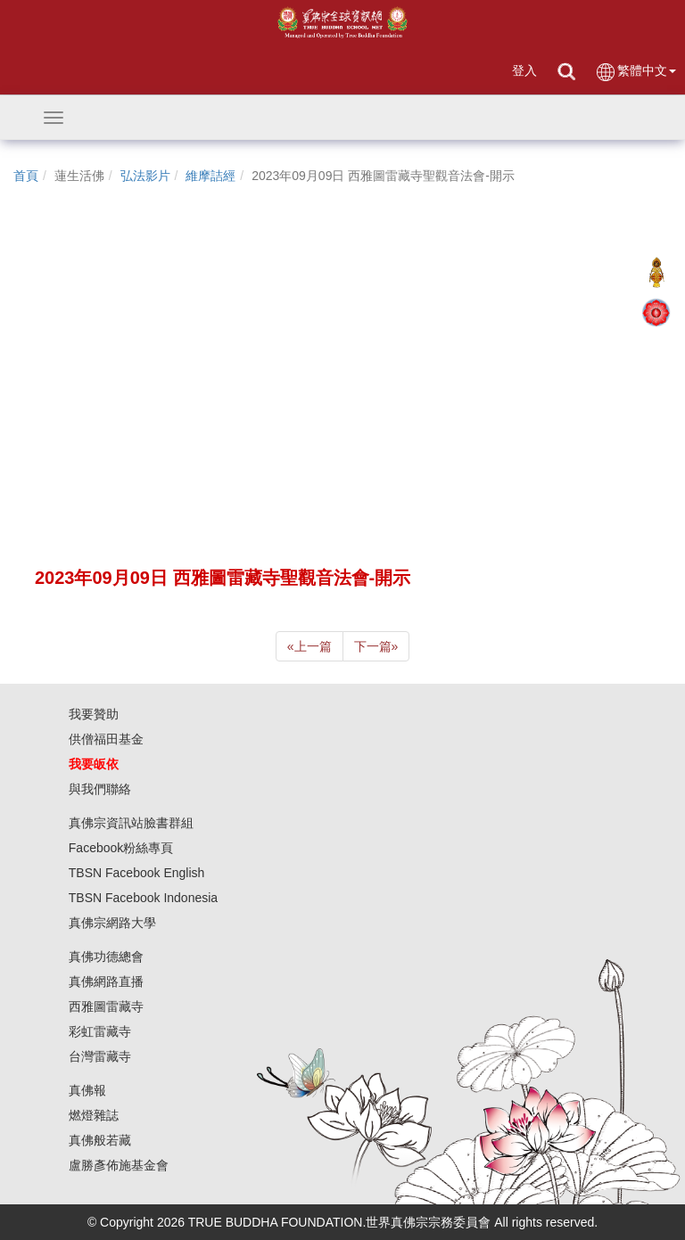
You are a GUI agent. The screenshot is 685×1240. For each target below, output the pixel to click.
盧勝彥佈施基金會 (119, 1165)
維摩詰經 (210, 175)
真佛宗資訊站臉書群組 (131, 823)
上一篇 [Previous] (309, 646)
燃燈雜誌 (94, 1115)
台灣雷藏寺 (100, 1056)
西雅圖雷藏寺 (106, 1006)
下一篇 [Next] (376, 646)
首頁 (25, 175)
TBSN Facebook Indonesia (143, 898)
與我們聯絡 (100, 789)
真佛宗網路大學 (112, 923)
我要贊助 (94, 714)
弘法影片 (145, 175)
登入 (524, 70)
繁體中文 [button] (635, 72)
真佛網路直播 (106, 981)
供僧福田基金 (106, 739)
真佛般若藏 (100, 1140)
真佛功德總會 (106, 956)
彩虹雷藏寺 (100, 1031)
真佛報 (87, 1090)
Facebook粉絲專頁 (121, 848)
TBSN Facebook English (137, 873)
